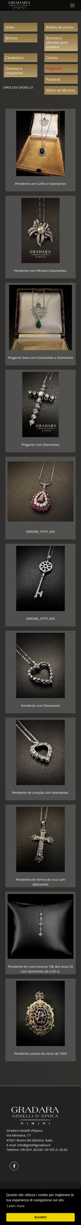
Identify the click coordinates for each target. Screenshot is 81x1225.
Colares (52, 57)
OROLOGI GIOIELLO (18, 87)
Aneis (9, 27)
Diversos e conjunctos (14, 70)
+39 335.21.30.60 (55, 1150)
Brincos (11, 38)
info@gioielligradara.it (34, 1145)
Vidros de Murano (60, 90)
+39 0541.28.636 (31, 1150)
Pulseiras (53, 79)
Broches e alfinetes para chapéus (57, 42)
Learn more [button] (16, 1206)
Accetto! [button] (40, 1217)
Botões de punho (60, 27)
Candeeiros (14, 57)
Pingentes (54, 68)
